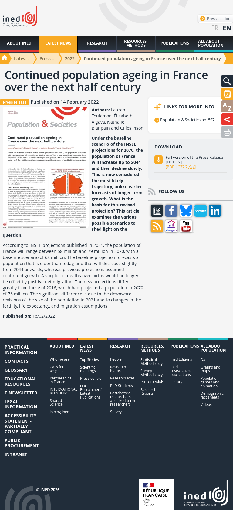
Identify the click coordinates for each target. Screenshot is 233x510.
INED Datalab (151, 382)
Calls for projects (57, 368)
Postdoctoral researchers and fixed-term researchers (122, 398)
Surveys (116, 411)
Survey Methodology (151, 372)
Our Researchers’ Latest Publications (91, 391)
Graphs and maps (210, 369)
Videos (206, 404)
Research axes (122, 378)
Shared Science (56, 402)
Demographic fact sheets (212, 395)
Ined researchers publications (181, 370)
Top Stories (89, 359)
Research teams (118, 368)
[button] (227, 81)
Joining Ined (59, 411)
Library (176, 381)
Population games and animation (210, 382)
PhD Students (121, 385)
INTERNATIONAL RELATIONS (62, 391)
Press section (215, 18)
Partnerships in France (60, 380)
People (116, 359)
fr (214, 28)
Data (205, 359)
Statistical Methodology (151, 361)
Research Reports (148, 391)
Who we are (60, 359)
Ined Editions (181, 359)
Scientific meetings (88, 369)
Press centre (90, 378)
